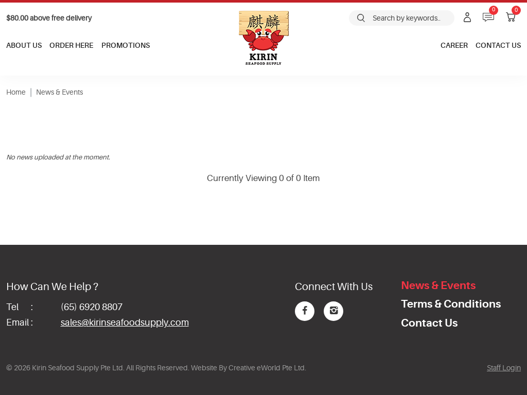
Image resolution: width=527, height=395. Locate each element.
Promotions (125, 45)
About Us (24, 45)
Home (16, 92)
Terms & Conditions (451, 304)
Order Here (71, 45)
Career (454, 45)
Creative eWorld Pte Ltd (267, 368)
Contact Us (498, 45)
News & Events (59, 92)
